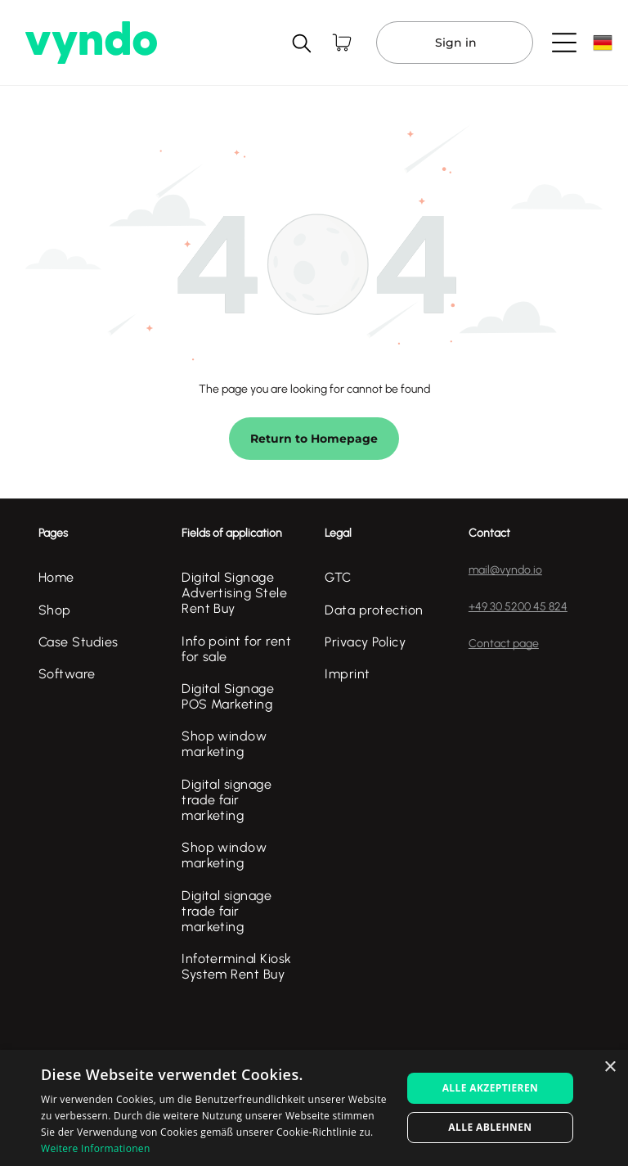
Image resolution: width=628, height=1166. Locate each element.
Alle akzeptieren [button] (490, 1088)
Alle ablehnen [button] (490, 1127)
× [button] (609, 1067)
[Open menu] (564, 42)
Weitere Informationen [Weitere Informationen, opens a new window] (95, 1148)
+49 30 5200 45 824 (518, 607)
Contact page (504, 644)
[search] (302, 45)
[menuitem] (98, 577)
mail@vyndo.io (505, 570)
